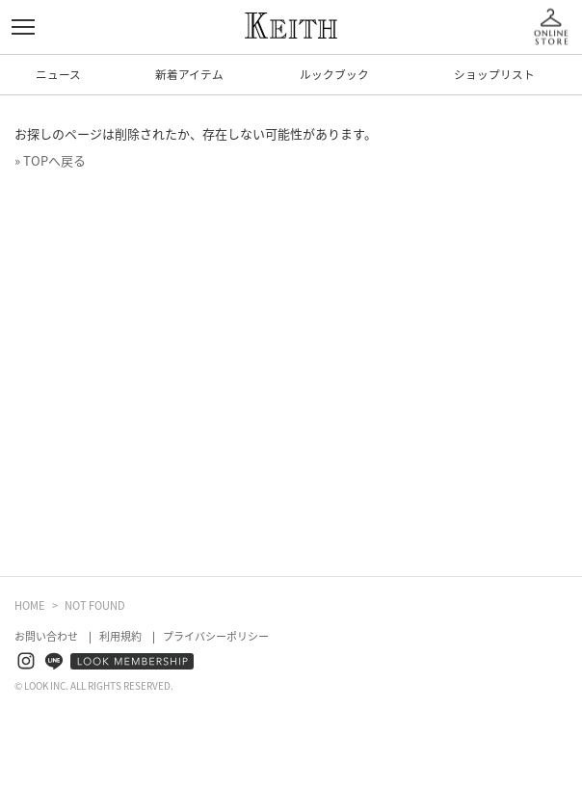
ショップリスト (494, 74)
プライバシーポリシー (216, 636)
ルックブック (334, 74)
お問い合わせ (46, 636)
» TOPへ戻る (50, 160)
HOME (29, 605)
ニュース (58, 74)
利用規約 (120, 636)
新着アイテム (189, 74)
